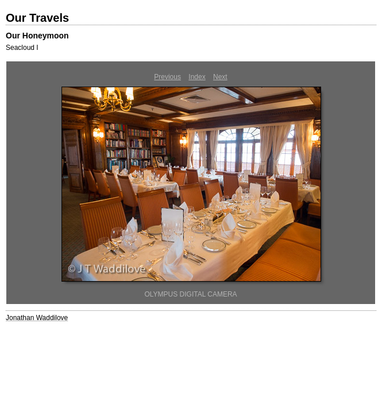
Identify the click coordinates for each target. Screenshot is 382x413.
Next (220, 77)
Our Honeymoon (37, 35)
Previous (167, 77)
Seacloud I (22, 48)
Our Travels (37, 17)
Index (196, 77)
